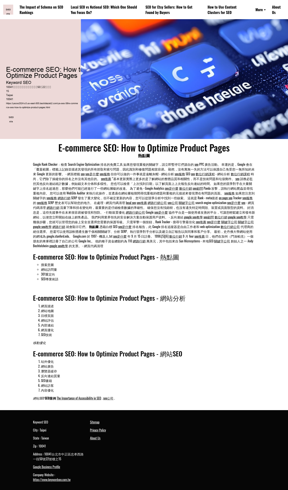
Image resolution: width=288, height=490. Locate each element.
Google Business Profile (46, 466)
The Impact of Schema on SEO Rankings (41, 9)
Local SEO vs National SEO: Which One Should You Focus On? (104, 9)
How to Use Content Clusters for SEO (222, 9)
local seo (131, 202)
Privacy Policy (98, 430)
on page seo (225, 197)
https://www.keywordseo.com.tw (52, 479)
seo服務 (105, 174)
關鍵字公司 (187, 202)
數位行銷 (185, 188)
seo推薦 (106, 178)
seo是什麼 (92, 174)
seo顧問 (198, 188)
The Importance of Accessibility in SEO (79, 398)
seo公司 (173, 202)
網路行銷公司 (157, 202)
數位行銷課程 (205, 174)
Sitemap (94, 422)
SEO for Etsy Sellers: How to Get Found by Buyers (168, 9)
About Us (276, 9)
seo (197, 164)
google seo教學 (193, 217)
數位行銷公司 (230, 226)
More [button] (259, 9)
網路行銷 (64, 197)
